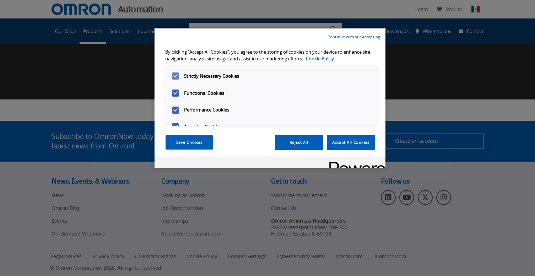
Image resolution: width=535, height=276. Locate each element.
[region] (270, 98)
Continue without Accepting (354, 36)
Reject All (299, 142)
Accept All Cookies (350, 142)
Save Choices (189, 142)
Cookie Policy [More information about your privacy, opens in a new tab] (320, 59)
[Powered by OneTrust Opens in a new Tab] (355, 163)
